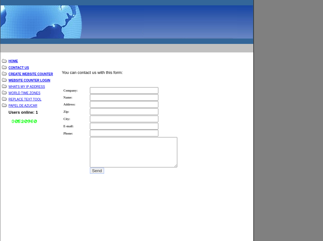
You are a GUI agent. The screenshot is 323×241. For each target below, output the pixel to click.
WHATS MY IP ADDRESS (27, 82)
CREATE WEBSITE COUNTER (31, 69)
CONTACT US (19, 63)
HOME (13, 56)
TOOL (37, 95)
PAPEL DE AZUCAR (23, 101)
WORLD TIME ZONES (24, 88)
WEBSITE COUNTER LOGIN (29, 76)
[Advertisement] (123, 43)
